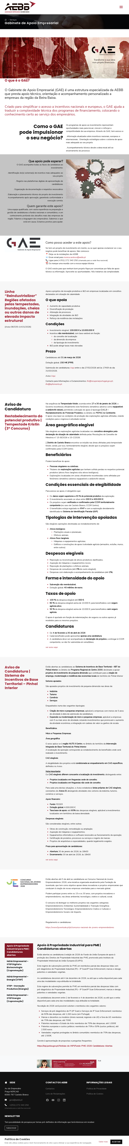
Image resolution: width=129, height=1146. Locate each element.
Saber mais (103, 1141)
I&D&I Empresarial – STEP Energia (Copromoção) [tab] (17, 998)
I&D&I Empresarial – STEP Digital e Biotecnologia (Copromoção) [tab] (17, 966)
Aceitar (116, 1141)
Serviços (12, 20)
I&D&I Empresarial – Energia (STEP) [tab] (17, 978)
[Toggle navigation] (121, 7)
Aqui (72, 367)
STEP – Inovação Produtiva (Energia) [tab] (18, 987)
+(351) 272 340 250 (17, 1105)
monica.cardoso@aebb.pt (75, 257)
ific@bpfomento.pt (54, 384)
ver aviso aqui (52, 647)
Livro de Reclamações (55, 1094)
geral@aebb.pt (13, 1100)
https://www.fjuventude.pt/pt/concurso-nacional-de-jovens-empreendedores (80, 927)
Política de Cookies (94, 1094)
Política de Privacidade (96, 1089)
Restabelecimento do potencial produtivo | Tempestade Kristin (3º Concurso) (23, 422)
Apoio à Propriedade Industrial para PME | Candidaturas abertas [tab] (18, 950)
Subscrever (11, 1128)
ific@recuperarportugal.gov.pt (100, 381)
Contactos (50, 1089)
